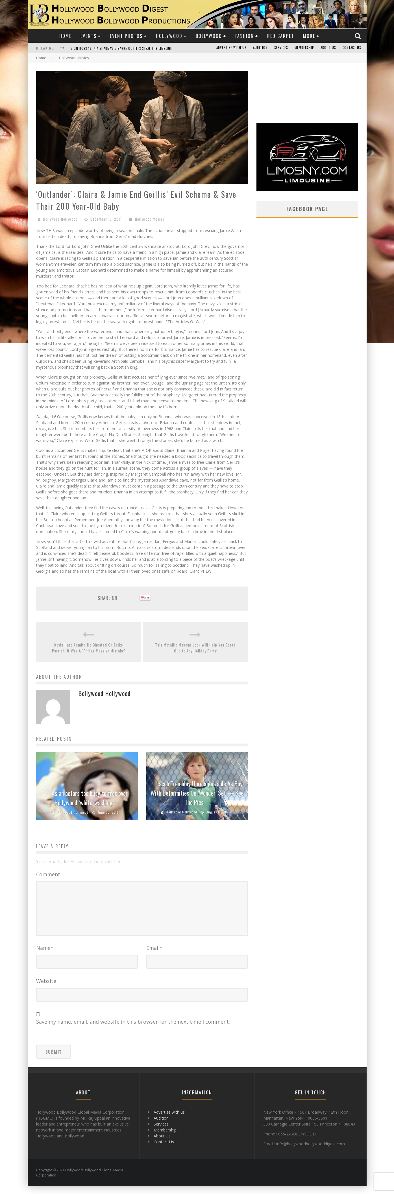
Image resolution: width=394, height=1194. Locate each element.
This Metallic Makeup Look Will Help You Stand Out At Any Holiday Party (195, 648)
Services (281, 48)
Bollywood (209, 36)
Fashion (244, 36)
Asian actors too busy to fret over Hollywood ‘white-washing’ (90, 798)
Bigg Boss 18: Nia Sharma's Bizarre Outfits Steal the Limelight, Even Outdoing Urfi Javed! (145, 48)
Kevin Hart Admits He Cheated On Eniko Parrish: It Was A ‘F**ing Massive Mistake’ (88, 648)
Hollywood (169, 36)
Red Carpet (280, 36)
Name (44, 955)
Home (65, 36)
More (309, 36)
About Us (328, 48)
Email (154, 955)
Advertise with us (231, 48)
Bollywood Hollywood (60, 219)
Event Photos (126, 36)
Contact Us (352, 48)
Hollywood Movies (149, 219)
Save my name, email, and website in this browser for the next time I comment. (133, 1029)
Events (88, 36)
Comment (48, 874)
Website (46, 988)
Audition (260, 48)
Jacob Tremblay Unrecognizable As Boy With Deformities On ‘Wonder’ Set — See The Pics (197, 793)
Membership (304, 48)
